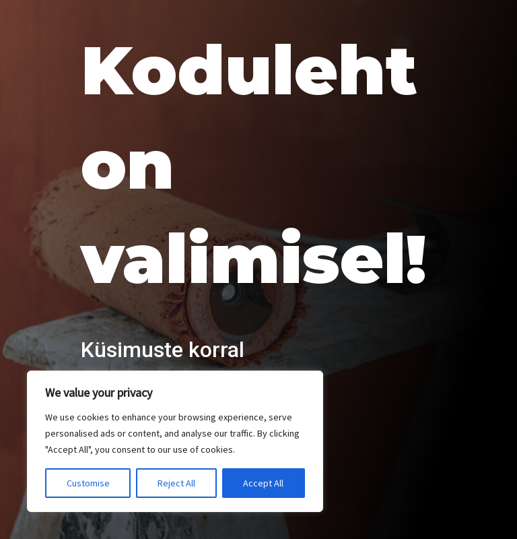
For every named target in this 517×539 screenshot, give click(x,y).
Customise (88, 483)
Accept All (263, 483)
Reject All (176, 483)
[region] (175, 441)
